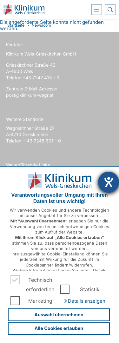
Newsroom (41, 25)
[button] (84, 301)
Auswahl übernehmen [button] (58, 314)
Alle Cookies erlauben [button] (59, 328)
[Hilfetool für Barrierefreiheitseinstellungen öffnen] (108, 182)
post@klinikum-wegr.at (30, 95)
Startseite (15, 25)
